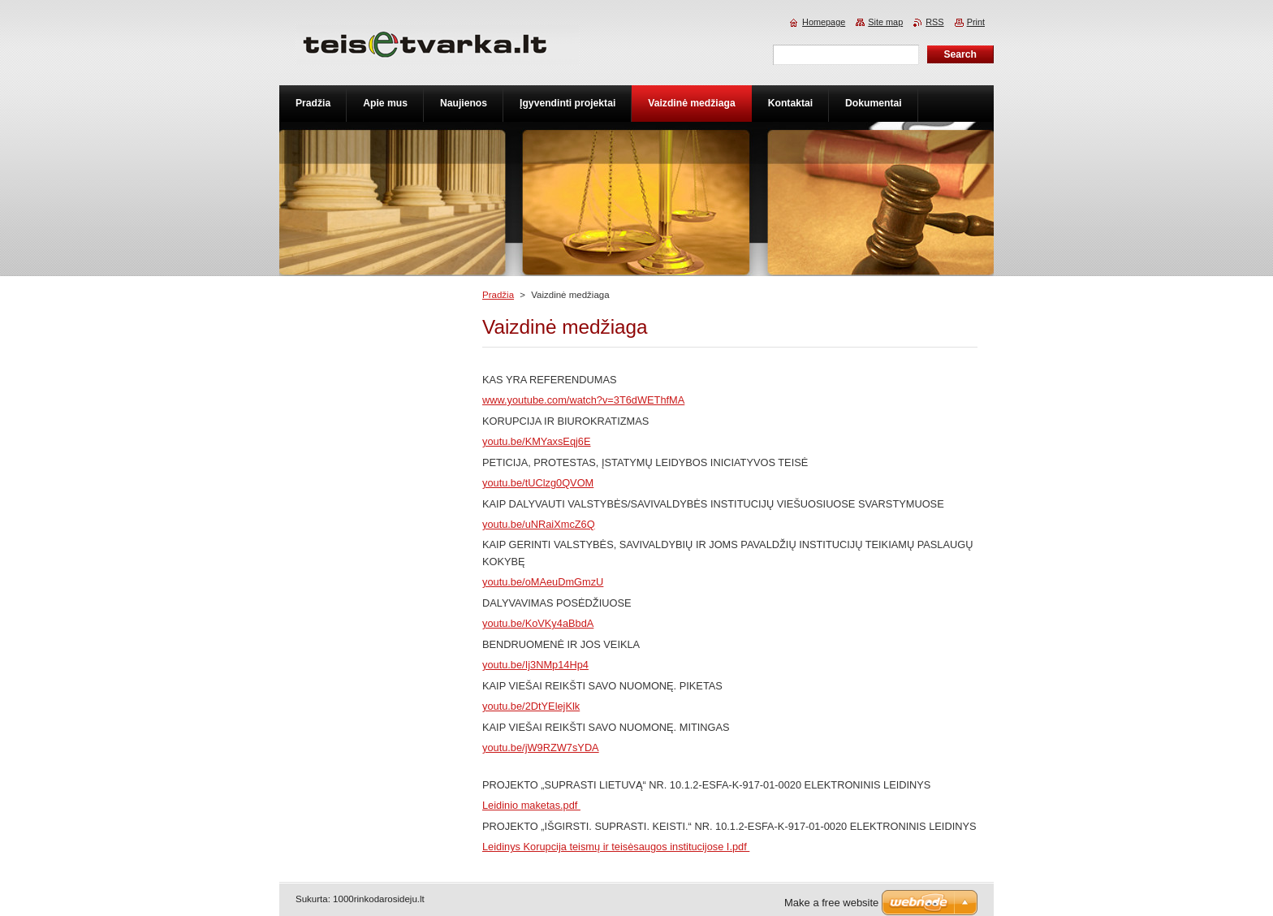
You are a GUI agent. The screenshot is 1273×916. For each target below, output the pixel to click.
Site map (885, 22)
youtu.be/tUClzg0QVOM (537, 483)
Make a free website (831, 903)
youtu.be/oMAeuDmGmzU (542, 582)
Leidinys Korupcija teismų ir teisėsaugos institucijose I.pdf (615, 846)
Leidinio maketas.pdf (531, 805)
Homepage (823, 22)
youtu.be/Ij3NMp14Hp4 (535, 665)
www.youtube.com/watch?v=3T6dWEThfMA (583, 400)
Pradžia (498, 295)
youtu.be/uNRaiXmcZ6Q (538, 524)
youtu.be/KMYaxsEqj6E (536, 441)
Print (976, 22)
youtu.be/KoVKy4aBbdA (537, 623)
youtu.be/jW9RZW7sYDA (540, 747)
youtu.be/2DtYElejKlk (531, 706)
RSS (934, 22)
